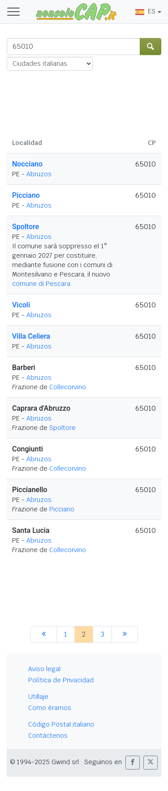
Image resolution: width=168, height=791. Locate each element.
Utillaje (38, 697)
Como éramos (49, 708)
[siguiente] (125, 634)
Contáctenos (48, 735)
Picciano (26, 195)
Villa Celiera (31, 336)
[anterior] (43, 634)
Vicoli (21, 305)
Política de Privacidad (61, 680)
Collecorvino (67, 387)
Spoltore (25, 226)
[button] (132, 763)
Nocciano (27, 164)
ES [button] (145, 11)
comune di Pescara (41, 284)
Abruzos (39, 174)
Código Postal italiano (61, 724)
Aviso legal (44, 669)
